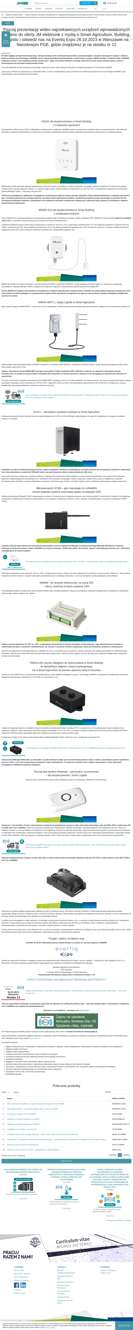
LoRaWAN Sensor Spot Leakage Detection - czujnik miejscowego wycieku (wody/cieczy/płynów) (42, 1134)
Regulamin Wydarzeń (65, 1282)
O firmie (28, 9)
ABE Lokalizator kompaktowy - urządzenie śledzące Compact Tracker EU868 (35, 1104)
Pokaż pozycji (10, 1092)
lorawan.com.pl (19, 1293)
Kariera (48, 9)
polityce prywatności (49, 1327)
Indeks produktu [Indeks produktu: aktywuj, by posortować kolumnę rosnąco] (118, 1098)
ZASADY (61, 1267)
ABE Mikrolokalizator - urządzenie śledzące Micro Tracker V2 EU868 (32, 1109)
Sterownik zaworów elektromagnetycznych (22, 1145)
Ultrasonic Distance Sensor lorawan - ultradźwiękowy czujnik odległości (33, 1150)
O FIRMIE (18, 1267)
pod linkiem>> (35, 1038)
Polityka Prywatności (21, 1280)
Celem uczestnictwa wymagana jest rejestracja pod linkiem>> (66, 979)
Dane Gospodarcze (21, 1277)
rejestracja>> (84, 1010)
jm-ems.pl (17, 1290)
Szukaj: (118, 1092)
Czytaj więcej (23, 1198)
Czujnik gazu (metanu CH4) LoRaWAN (21, 1114)
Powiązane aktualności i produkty (119, 1220)
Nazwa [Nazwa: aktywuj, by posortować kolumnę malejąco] (9, 1098)
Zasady (38, 9)
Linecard (70, 9)
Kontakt (59, 9)
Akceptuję (124, 1326)
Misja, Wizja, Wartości (22, 1274)
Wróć (8, 23)
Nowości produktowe (14, 15)
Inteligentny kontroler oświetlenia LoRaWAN (23, 1119)
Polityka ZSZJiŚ (63, 1297)
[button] (6, 39)
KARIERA (105, 1267)
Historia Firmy (19, 1270)
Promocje (82, 9)
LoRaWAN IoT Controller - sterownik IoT (22, 1129)
